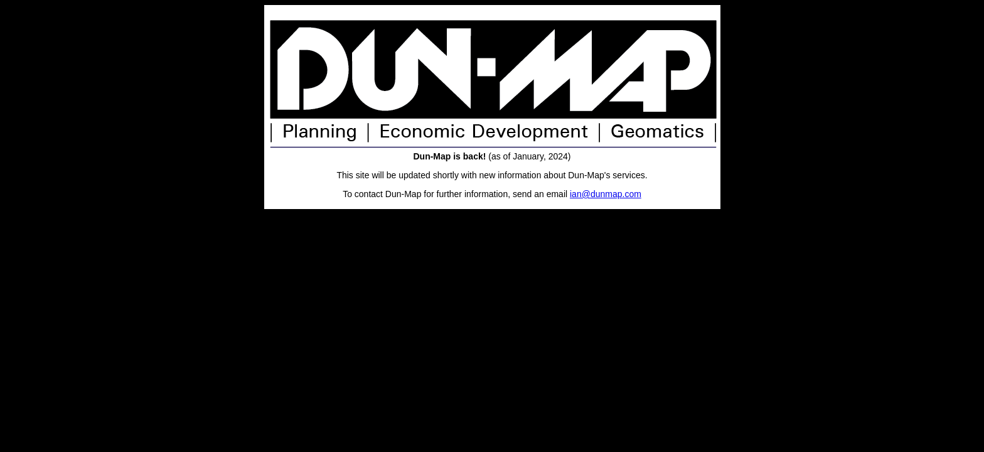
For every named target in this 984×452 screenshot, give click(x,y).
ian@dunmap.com (605, 194)
